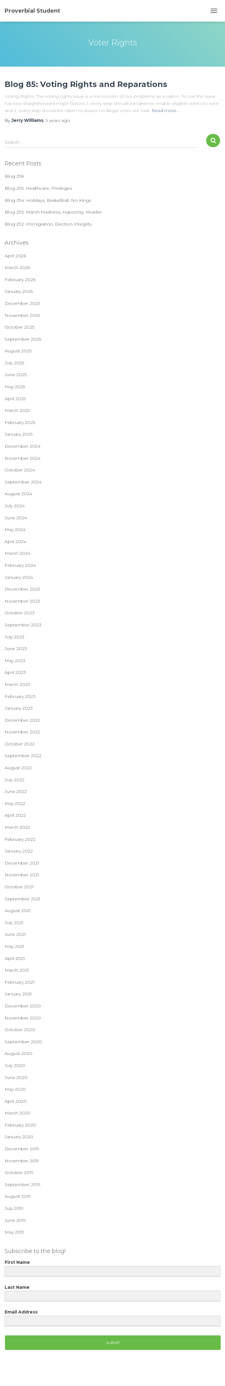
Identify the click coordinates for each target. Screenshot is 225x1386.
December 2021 (22, 863)
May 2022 (15, 803)
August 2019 (18, 1196)
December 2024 (22, 446)
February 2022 (20, 839)
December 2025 (22, 303)
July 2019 (14, 1208)
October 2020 (20, 1029)
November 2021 (22, 875)
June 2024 (16, 518)
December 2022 (22, 720)
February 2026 (20, 279)
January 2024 (19, 577)
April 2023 (15, 672)
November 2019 (22, 1161)
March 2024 (17, 553)
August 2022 (18, 767)
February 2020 (20, 1125)
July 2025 (14, 363)
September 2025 (23, 339)
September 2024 (23, 482)
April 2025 (15, 398)
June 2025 (16, 374)
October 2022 (20, 744)
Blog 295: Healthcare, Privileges (38, 188)
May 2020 (15, 1089)
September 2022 (23, 755)
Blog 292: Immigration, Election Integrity (48, 224)
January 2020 (19, 1136)
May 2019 (14, 1232)
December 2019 (22, 1149)
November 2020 (23, 1018)
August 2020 (18, 1053)
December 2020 (23, 1006)
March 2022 (17, 827)
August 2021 (18, 910)
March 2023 (17, 684)
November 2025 (22, 315)
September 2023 (23, 625)
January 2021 (18, 994)
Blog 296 (14, 176)
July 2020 (15, 1065)
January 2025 (18, 434)
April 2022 (15, 815)
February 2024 (20, 565)
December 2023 (22, 589)
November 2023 (22, 601)
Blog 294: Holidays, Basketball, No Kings (48, 200)
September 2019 (22, 1184)
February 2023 (20, 696)
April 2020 (16, 1101)
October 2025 (19, 327)
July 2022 (14, 779)
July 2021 (14, 922)
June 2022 (16, 791)
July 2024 (15, 505)
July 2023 (14, 637)
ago (58, 120)
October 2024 (20, 470)
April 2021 (15, 958)
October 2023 (20, 613)
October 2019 (19, 1172)
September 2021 (22, 899)
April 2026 (15, 256)
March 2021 (17, 970)
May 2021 (14, 946)
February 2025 (20, 422)
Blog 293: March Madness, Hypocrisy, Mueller (53, 212)
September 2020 (23, 1041)
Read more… (165, 110)
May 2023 (15, 660)
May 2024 (15, 529)
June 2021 (15, 934)
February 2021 (20, 982)
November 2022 (22, 732)
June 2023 (16, 648)
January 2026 (19, 291)
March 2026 (17, 267)
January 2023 (19, 708)
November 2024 (22, 458)
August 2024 (18, 493)
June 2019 (15, 1220)
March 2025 (17, 410)
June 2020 (16, 1077)
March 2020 (18, 1113)
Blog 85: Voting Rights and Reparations (86, 84)
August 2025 (18, 351)
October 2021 (19, 887)
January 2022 (19, 851)
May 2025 (15, 386)
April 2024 (15, 541)
